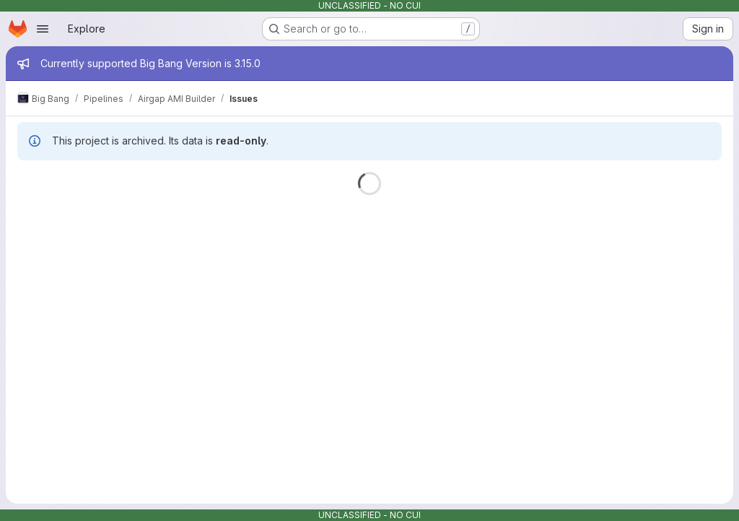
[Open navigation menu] (42, 28)
